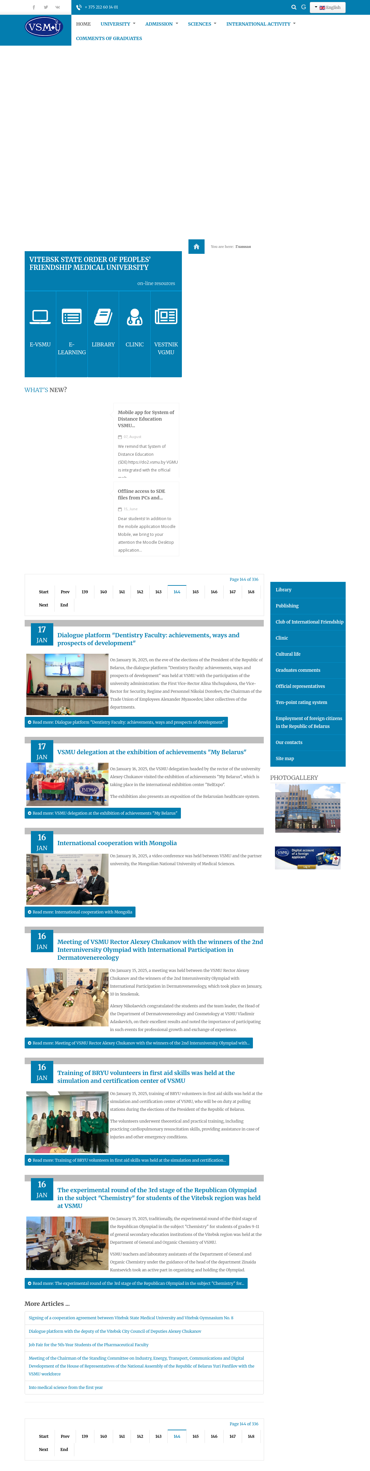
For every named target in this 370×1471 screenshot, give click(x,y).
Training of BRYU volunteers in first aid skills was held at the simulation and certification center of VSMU (146, 1077)
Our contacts (289, 742)
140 (103, 591)
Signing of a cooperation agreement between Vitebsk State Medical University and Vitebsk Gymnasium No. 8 (131, 1317)
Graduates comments (298, 670)
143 (159, 591)
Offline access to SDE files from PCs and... (141, 494)
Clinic (282, 638)
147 (233, 591)
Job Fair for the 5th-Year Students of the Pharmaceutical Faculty (89, 1344)
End (64, 605)
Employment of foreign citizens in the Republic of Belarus (309, 722)
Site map (285, 758)
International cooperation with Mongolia (117, 843)
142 (140, 591)
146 (214, 591)
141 (122, 591)
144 (177, 591)
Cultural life (288, 654)
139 (85, 591)
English (327, 7)
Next (43, 605)
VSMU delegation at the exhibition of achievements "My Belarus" (152, 752)
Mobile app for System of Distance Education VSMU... (146, 418)
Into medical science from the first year (66, 1387)
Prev (65, 591)
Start (44, 591)
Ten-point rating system (302, 702)
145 (195, 591)
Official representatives (300, 686)
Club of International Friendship (310, 622)
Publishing (287, 606)
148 (251, 591)
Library (284, 590)
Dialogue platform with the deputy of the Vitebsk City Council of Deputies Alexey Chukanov (115, 1331)
